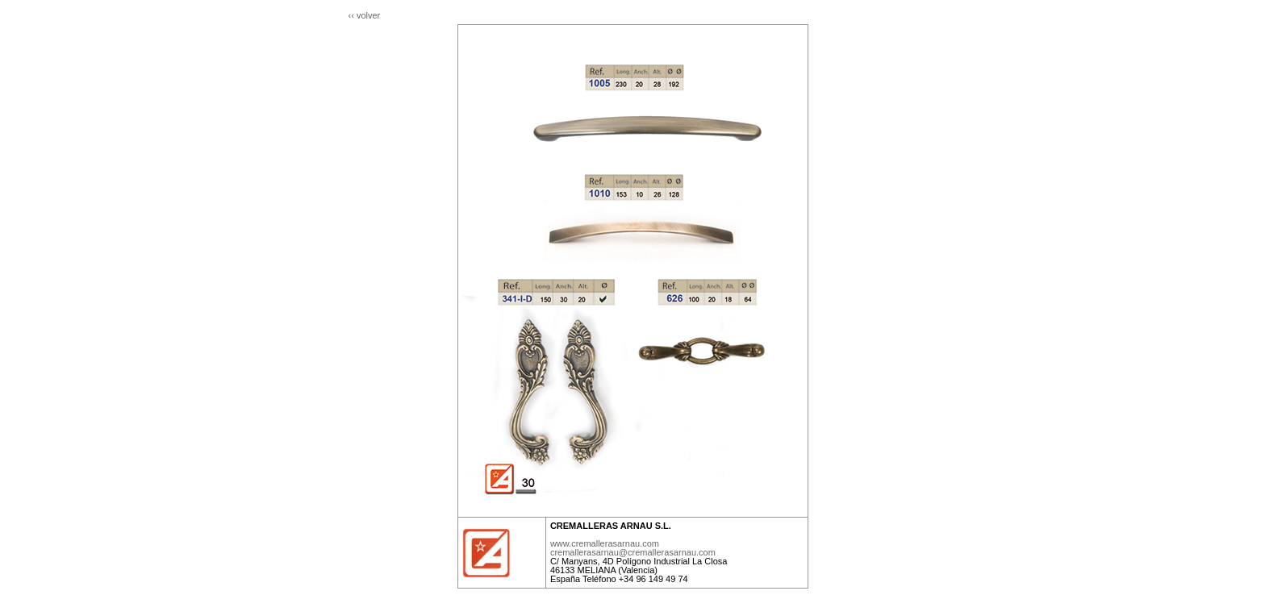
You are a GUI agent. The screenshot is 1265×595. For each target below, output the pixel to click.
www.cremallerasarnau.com (604, 543)
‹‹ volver (365, 15)
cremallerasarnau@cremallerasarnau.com (633, 552)
